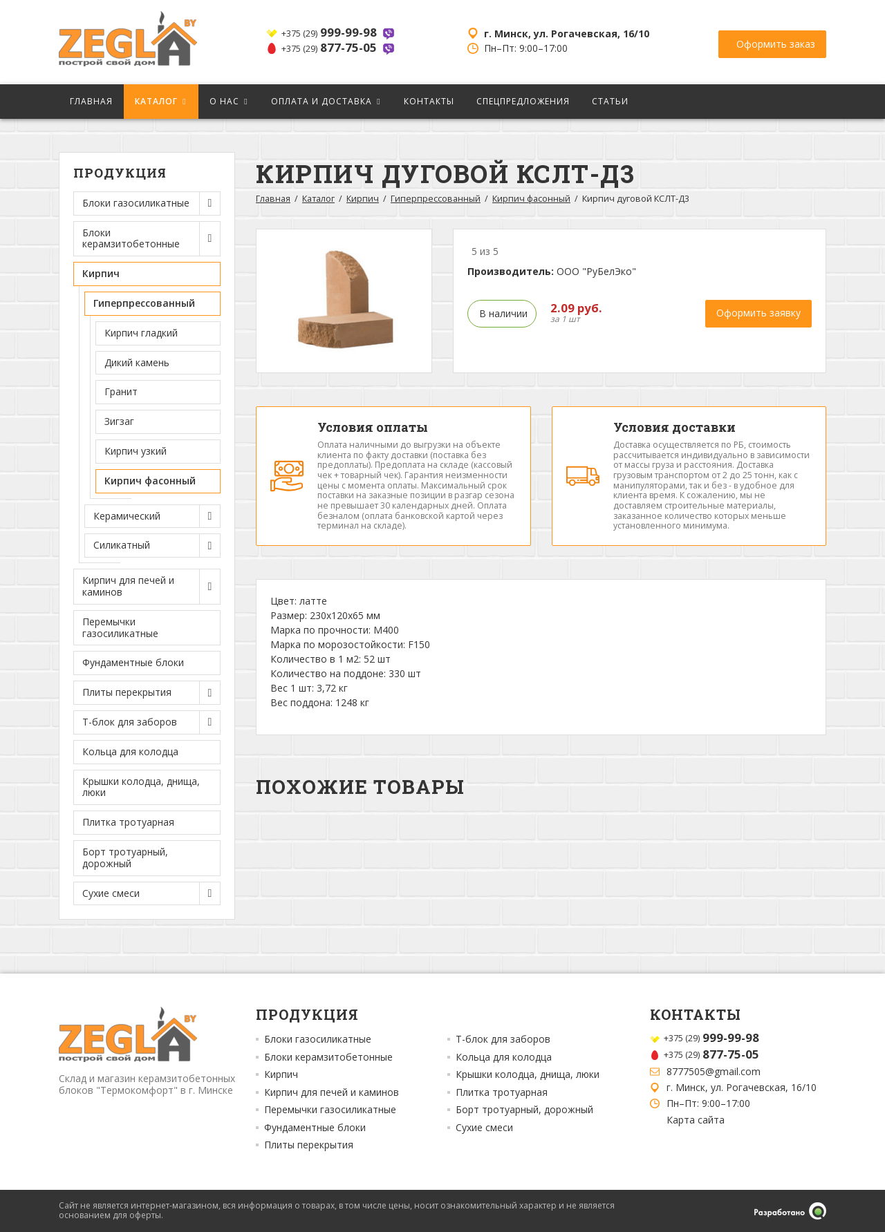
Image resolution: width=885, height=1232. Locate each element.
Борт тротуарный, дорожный (125, 857)
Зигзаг (119, 421)
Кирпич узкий (135, 450)
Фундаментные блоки (133, 662)
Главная (91, 101)
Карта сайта (696, 1119)
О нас (224, 101)
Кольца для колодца (130, 751)
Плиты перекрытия (308, 1145)
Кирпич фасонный (150, 480)
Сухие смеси (484, 1127)
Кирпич (362, 199)
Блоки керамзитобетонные (328, 1057)
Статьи (610, 101)
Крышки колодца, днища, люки (141, 787)
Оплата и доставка (321, 101)
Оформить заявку (758, 312)
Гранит (121, 391)
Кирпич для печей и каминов (331, 1092)
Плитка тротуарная (128, 821)
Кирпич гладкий (141, 332)
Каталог (156, 101)
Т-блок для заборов (503, 1039)
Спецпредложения (523, 101)
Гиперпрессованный (436, 199)
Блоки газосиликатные (317, 1039)
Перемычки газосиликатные (120, 627)
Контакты (429, 101)
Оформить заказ (775, 41)
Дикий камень (136, 362)
